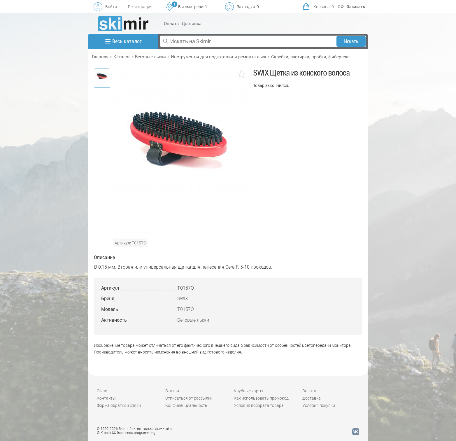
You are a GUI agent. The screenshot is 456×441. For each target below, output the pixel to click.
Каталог (121, 57)
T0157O (185, 309)
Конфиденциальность (186, 405)
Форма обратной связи (119, 405)
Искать (351, 41)
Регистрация (140, 6)
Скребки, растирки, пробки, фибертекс (310, 57)
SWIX (182, 298)
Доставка (191, 23)
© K (126, 433)
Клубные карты (248, 390)
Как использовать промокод (261, 398)
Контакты (106, 398)
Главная (100, 57)
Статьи (172, 390)
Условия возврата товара (259, 405)
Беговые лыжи (150, 57)
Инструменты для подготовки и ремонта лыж (218, 57)
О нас (102, 390)
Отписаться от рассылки (189, 398)
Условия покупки (318, 405)
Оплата (171, 23)
